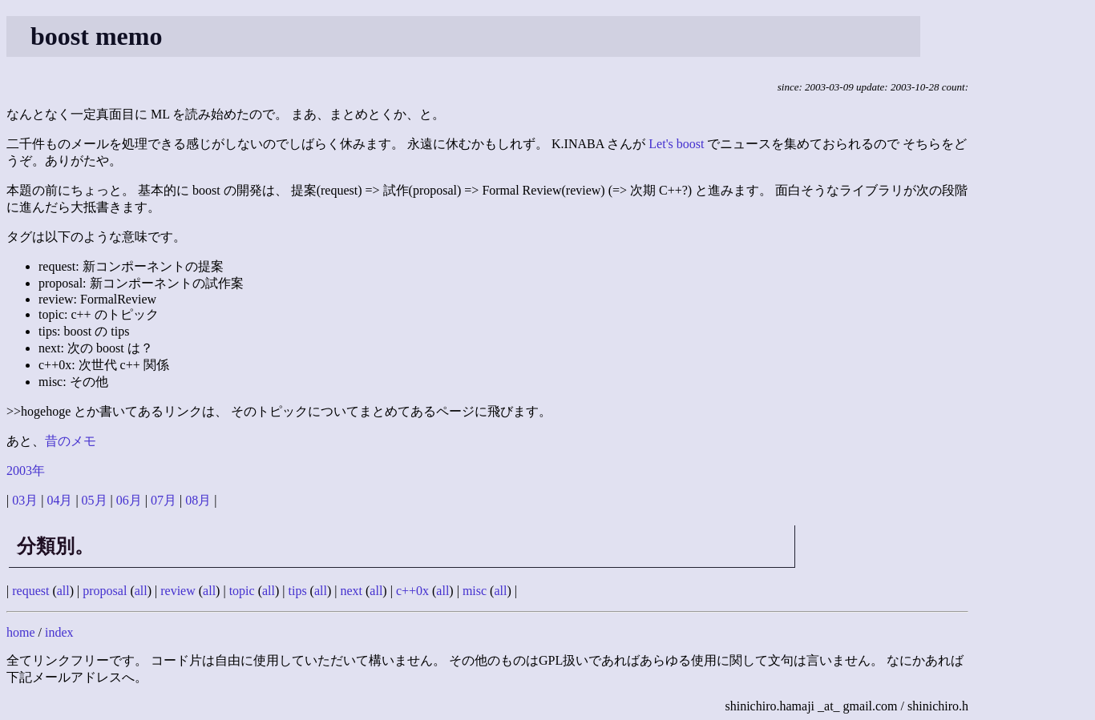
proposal (105, 590)
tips (297, 590)
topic (242, 590)
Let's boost (676, 144)
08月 (198, 500)
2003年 (25, 470)
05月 (94, 500)
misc (475, 590)
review (178, 590)
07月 (163, 500)
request (30, 590)
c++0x (412, 590)
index (59, 632)
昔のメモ (70, 441)
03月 (25, 500)
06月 (129, 500)
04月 (59, 500)
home (20, 632)
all (63, 590)
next (351, 590)
